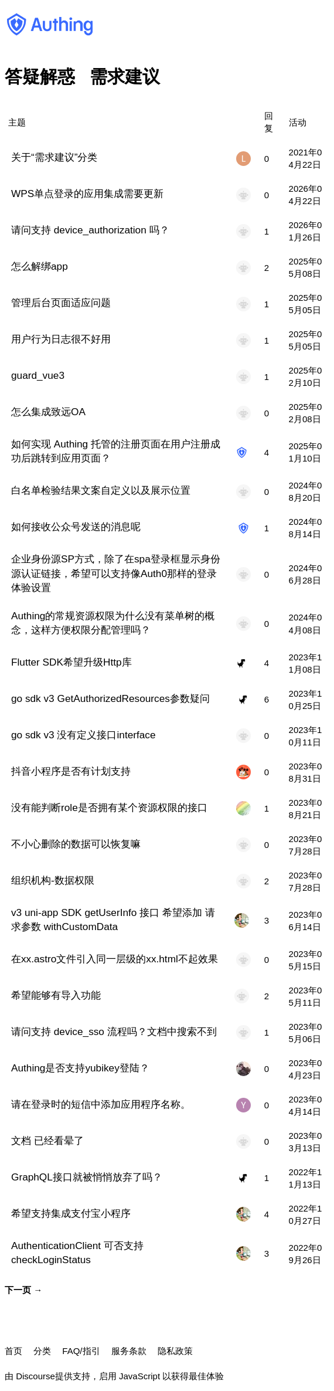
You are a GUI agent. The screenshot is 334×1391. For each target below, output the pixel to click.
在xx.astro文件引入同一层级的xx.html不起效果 (114, 959)
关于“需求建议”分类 (54, 157)
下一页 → (23, 1290)
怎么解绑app (39, 266)
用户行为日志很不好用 (61, 339)
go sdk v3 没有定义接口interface (83, 735)
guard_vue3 (37, 375)
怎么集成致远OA (48, 412)
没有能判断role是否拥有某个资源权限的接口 (109, 807)
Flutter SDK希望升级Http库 (71, 662)
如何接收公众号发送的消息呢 (76, 526)
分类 (42, 1351)
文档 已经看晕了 (47, 1140)
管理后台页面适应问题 (61, 302)
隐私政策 (175, 1351)
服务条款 (128, 1351)
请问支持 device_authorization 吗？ (90, 230)
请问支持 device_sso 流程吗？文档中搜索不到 (114, 1031)
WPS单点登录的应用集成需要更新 (87, 193)
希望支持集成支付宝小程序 (71, 1213)
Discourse (35, 1376)
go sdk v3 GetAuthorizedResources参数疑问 (110, 698)
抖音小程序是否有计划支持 (71, 771)
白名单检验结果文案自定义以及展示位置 (100, 490)
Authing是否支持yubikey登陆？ (80, 1068)
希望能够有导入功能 (56, 995)
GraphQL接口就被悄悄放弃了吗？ (86, 1177)
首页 (13, 1351)
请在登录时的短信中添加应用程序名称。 (100, 1104)
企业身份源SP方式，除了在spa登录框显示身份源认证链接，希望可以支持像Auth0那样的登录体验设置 (115, 573)
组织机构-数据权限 (52, 880)
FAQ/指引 (81, 1351)
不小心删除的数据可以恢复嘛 (76, 844)
